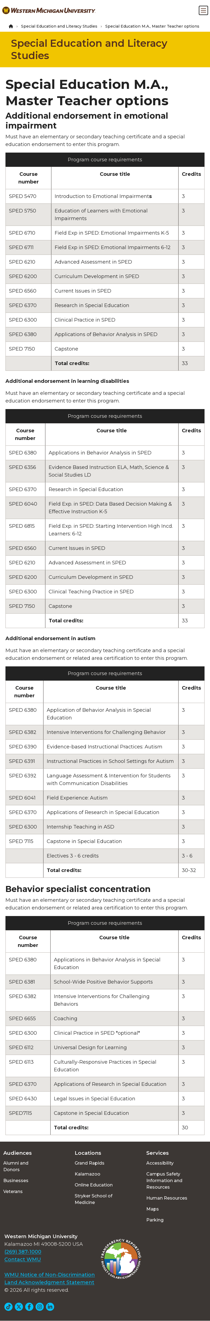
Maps (152, 1209)
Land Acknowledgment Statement (49, 1282)
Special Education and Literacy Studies (59, 26)
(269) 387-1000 (22, 1252)
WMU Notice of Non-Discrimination (49, 1275)
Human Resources (166, 1198)
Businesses (15, 1180)
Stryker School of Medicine (93, 1199)
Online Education (94, 1185)
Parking (155, 1220)
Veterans (13, 1191)
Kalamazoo (87, 1174)
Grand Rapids (89, 1163)
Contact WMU (22, 1259)
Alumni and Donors (15, 1166)
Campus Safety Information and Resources (164, 1180)
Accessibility (160, 1163)
